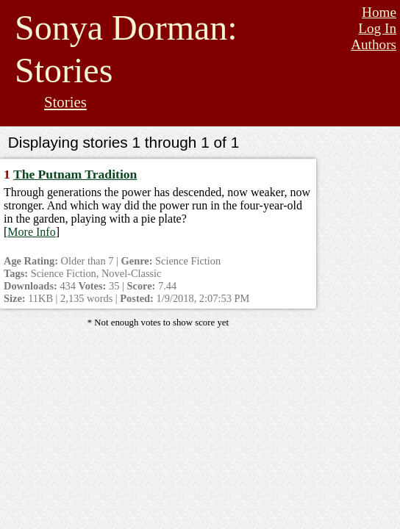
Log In (377, 28)
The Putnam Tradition (75, 174)
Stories (65, 101)
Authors (373, 44)
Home (379, 12)
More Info (31, 232)
